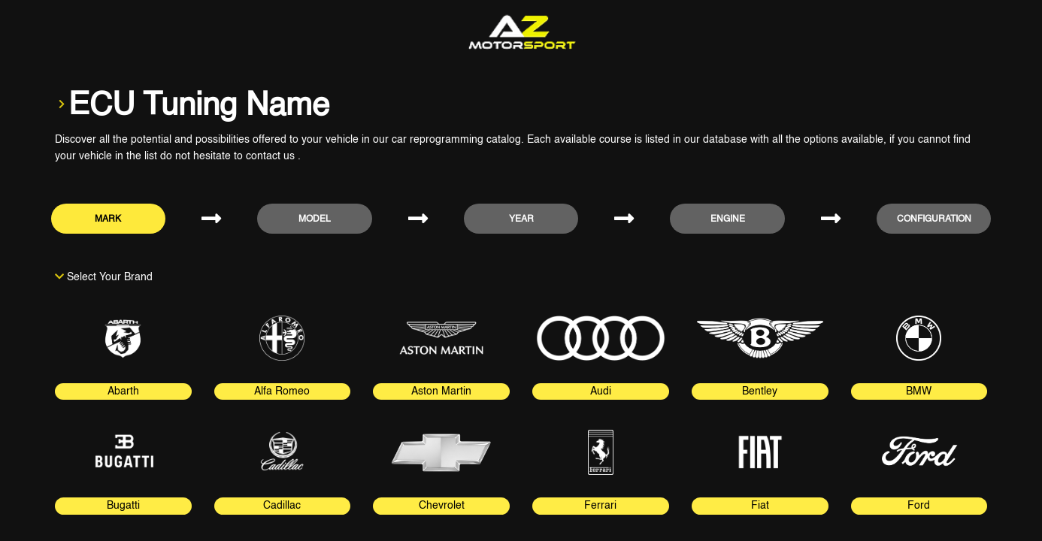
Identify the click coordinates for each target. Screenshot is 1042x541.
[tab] (123, 346)
